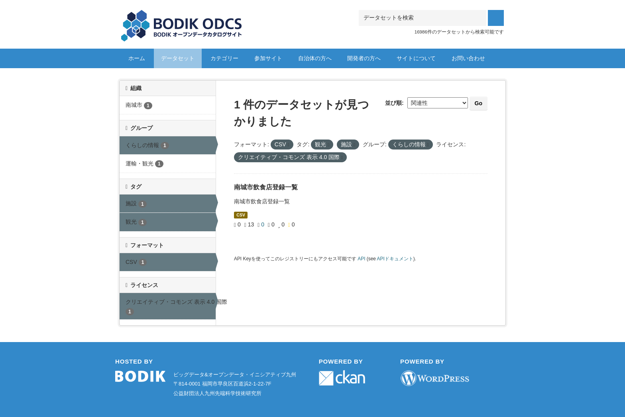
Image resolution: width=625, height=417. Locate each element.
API (361, 259)
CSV (240, 214)
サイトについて (416, 58)
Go (478, 103)
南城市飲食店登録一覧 (266, 187)
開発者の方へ (364, 58)
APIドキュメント (395, 259)
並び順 (393, 103)
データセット (178, 58)
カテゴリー (224, 58)
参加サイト (268, 58)
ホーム (136, 58)
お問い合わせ (468, 58)
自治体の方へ (315, 58)
